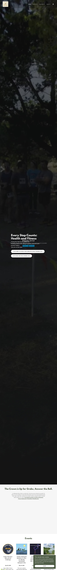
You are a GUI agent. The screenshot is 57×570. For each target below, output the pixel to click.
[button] (35, 4)
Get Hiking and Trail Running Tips (21, 255)
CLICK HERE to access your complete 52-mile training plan (27, 251)
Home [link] (29, 4)
